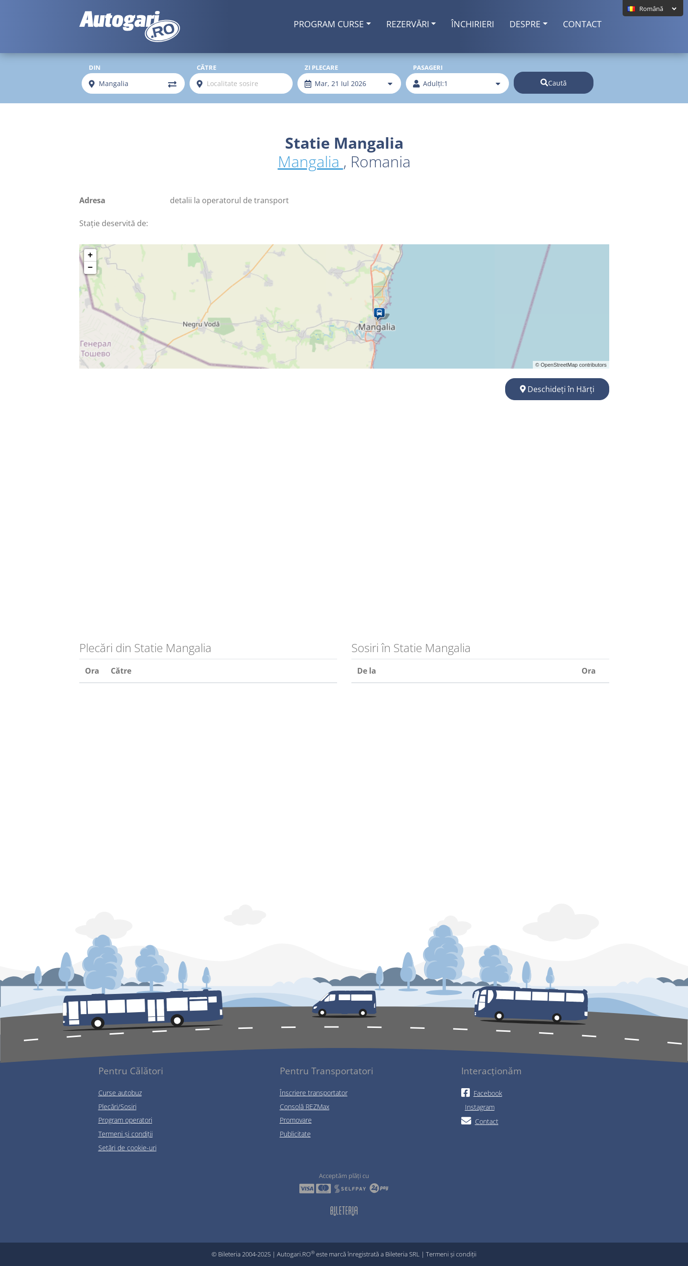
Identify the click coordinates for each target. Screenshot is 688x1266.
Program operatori (125, 1119)
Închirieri (472, 24)
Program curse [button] (329, 24)
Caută (553, 82)
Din (95, 67)
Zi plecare (321, 67)
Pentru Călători (130, 1070)
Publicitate (295, 1133)
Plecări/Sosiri (117, 1106)
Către (206, 67)
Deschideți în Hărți (557, 389)
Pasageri (428, 67)
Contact (582, 24)
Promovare (296, 1119)
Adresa (92, 200)
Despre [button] (524, 24)
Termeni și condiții (125, 1133)
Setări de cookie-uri (127, 1147)
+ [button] (90, 255)
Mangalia (310, 161)
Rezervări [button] (407, 24)
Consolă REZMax (304, 1106)
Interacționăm (491, 1070)
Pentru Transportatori (326, 1070)
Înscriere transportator (314, 1092)
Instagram (480, 1107)
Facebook (481, 1093)
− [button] (90, 267)
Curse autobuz (120, 1092)
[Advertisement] (344, 490)
